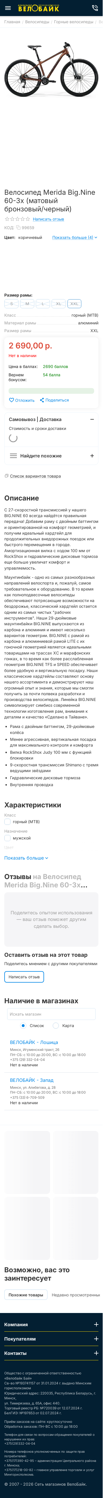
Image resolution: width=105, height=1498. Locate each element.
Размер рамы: (18, 295)
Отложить (22, 400)
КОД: (9, 227)
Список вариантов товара (35, 476)
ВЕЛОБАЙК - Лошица (34, 1042)
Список (32, 1025)
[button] (54, 400)
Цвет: (9, 237)
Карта (63, 1025)
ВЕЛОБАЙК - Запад (32, 1080)
